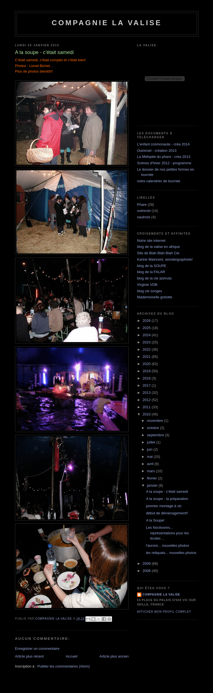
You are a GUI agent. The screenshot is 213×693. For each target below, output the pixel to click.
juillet (151, 442)
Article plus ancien (114, 656)
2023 (147, 342)
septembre (156, 435)
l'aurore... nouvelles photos (167, 545)
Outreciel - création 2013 (156, 150)
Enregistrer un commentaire (37, 648)
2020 (147, 364)
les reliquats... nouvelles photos (171, 553)
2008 (147, 571)
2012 (147, 400)
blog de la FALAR (151, 272)
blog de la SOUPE (151, 266)
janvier (153, 485)
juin (150, 449)
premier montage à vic (164, 506)
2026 (147, 321)
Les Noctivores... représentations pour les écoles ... (167, 532)
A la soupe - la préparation (167, 499)
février (152, 478)
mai (150, 457)
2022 (147, 349)
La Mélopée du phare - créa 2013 (163, 157)
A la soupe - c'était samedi (167, 491)
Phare (142, 204)
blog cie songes (149, 291)
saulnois (143, 217)
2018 (147, 378)
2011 (147, 407)
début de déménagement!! (167, 513)
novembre (155, 421)
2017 (147, 385)
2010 (147, 414)
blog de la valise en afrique (158, 247)
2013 (147, 393)
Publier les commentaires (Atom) (63, 666)
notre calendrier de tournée (158, 181)
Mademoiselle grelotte (154, 297)
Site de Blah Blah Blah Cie (158, 253)
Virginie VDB (147, 285)
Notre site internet (151, 240)
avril (150, 464)
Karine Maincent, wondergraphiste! (165, 259)
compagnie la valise (161, 594)
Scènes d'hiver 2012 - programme (164, 163)
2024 (147, 335)
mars (151, 471)
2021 (147, 357)
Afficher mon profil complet (164, 611)
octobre (153, 428)
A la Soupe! (155, 520)
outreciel (144, 211)
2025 (147, 328)
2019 (147, 371)
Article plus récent (29, 656)
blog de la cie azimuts (154, 278)
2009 (147, 563)
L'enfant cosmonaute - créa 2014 (163, 144)
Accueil (71, 656)
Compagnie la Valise (107, 23)
